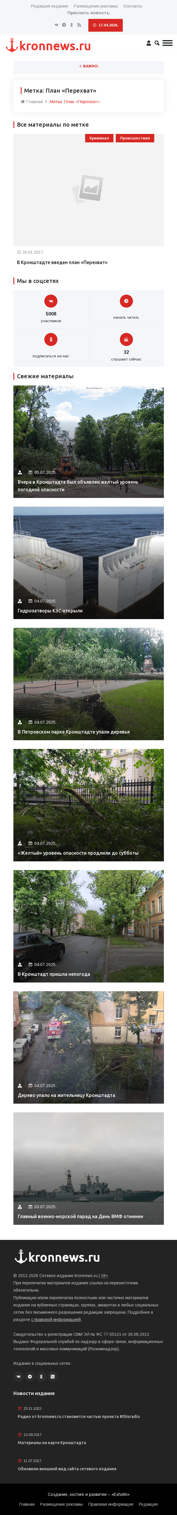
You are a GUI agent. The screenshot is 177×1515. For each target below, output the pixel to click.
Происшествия (135, 138)
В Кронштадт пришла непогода (54, 974)
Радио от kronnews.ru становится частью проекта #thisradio (79, 1416)
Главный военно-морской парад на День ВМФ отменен (80, 1216)
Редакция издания (49, 5)
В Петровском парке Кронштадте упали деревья (74, 731)
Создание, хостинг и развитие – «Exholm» (88, 1494)
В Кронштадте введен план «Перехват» (62, 262)
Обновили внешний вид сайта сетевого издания (67, 1468)
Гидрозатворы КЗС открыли (50, 610)
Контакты (132, 5)
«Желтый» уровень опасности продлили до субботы (78, 853)
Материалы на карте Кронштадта (52, 1442)
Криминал (99, 138)
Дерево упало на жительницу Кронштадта (66, 1095)
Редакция (148, 1504)
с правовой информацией (56, 1319)
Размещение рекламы (95, 5)
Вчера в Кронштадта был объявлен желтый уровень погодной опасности (78, 485)
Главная (32, 101)
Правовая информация (110, 1504)
